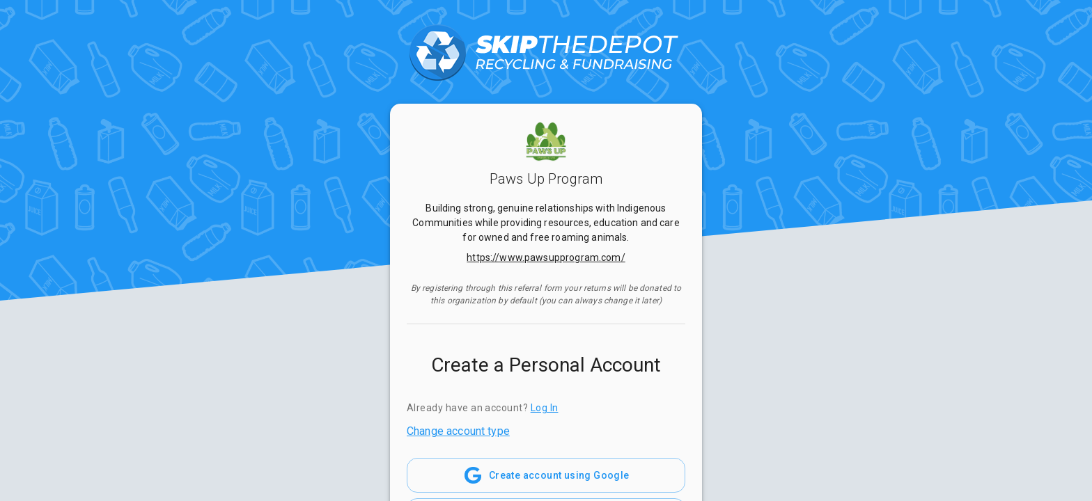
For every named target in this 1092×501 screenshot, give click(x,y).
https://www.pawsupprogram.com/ (546, 257)
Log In (545, 407)
